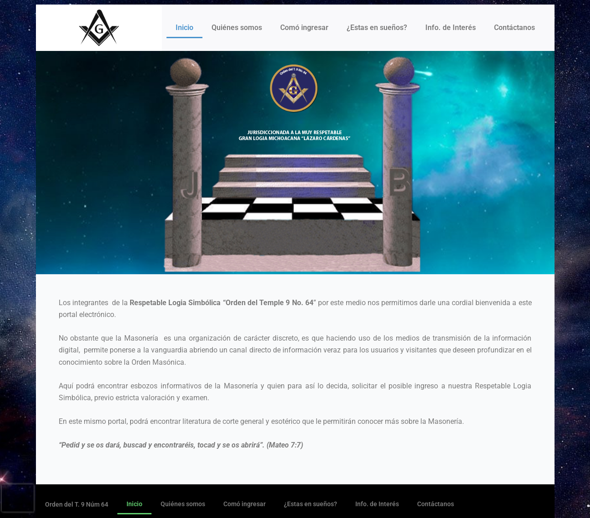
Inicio (184, 27)
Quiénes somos (237, 27)
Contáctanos (514, 27)
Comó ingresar (304, 27)
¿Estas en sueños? (377, 27)
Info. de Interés (450, 27)
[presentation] (18, 498)
